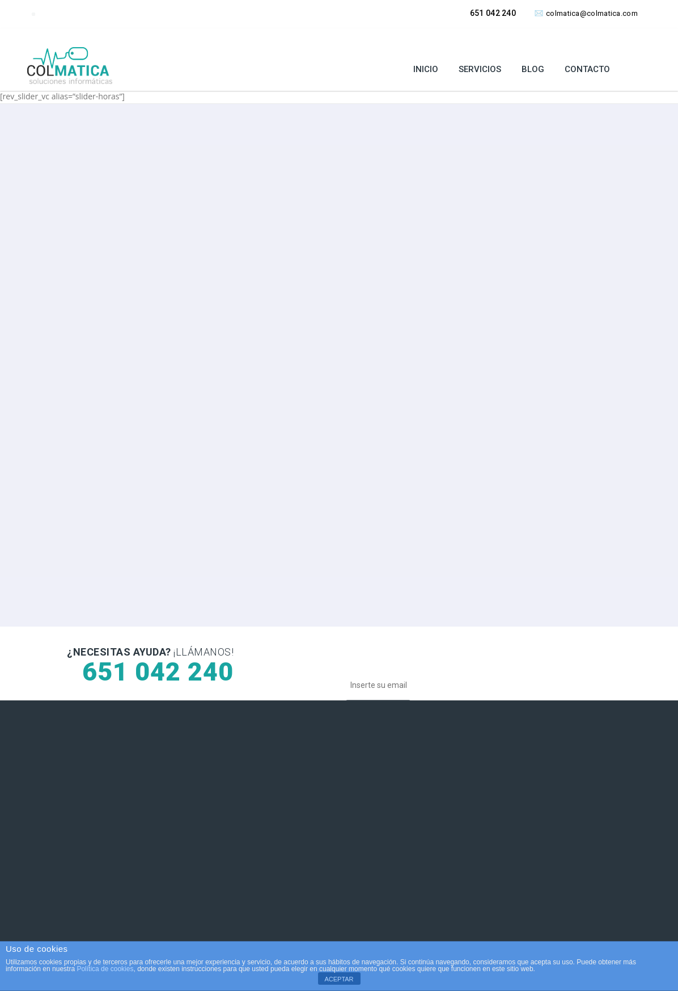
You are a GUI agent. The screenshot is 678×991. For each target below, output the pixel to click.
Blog (533, 69)
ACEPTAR (338, 979)
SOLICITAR (99, 338)
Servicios (480, 69)
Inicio (425, 69)
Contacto (587, 69)
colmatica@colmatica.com (586, 13)
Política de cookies (105, 969)
